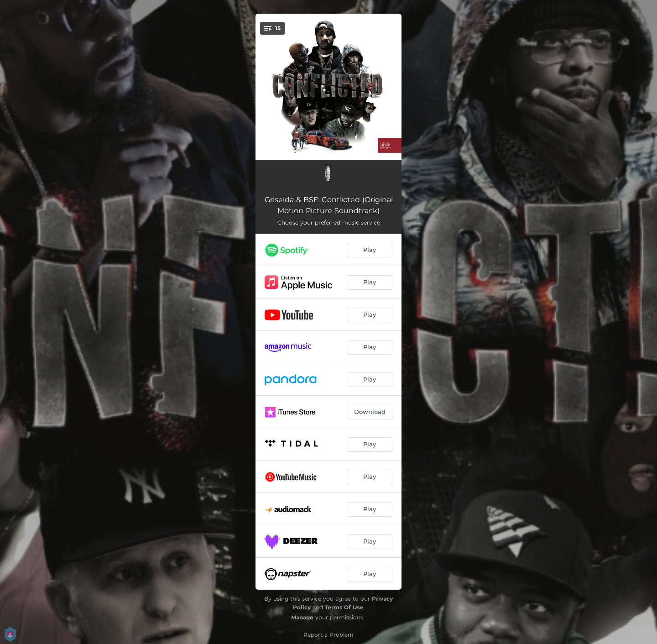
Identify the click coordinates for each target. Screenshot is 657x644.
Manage (302, 617)
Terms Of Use (344, 607)
